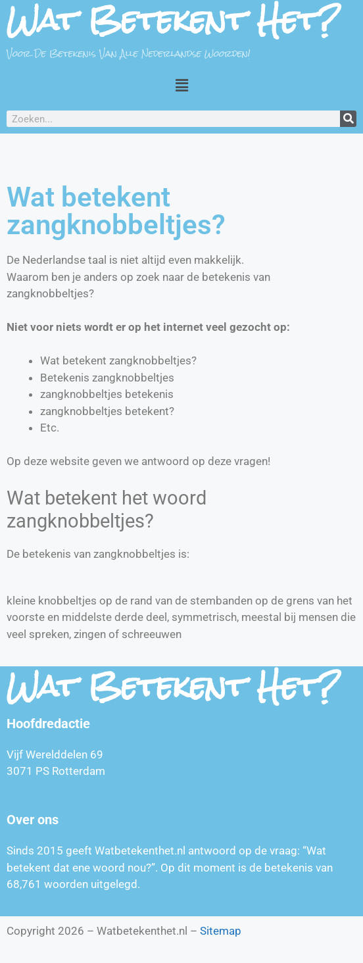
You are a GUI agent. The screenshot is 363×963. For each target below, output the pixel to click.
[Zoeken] (348, 119)
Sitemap (220, 930)
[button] (181, 84)
